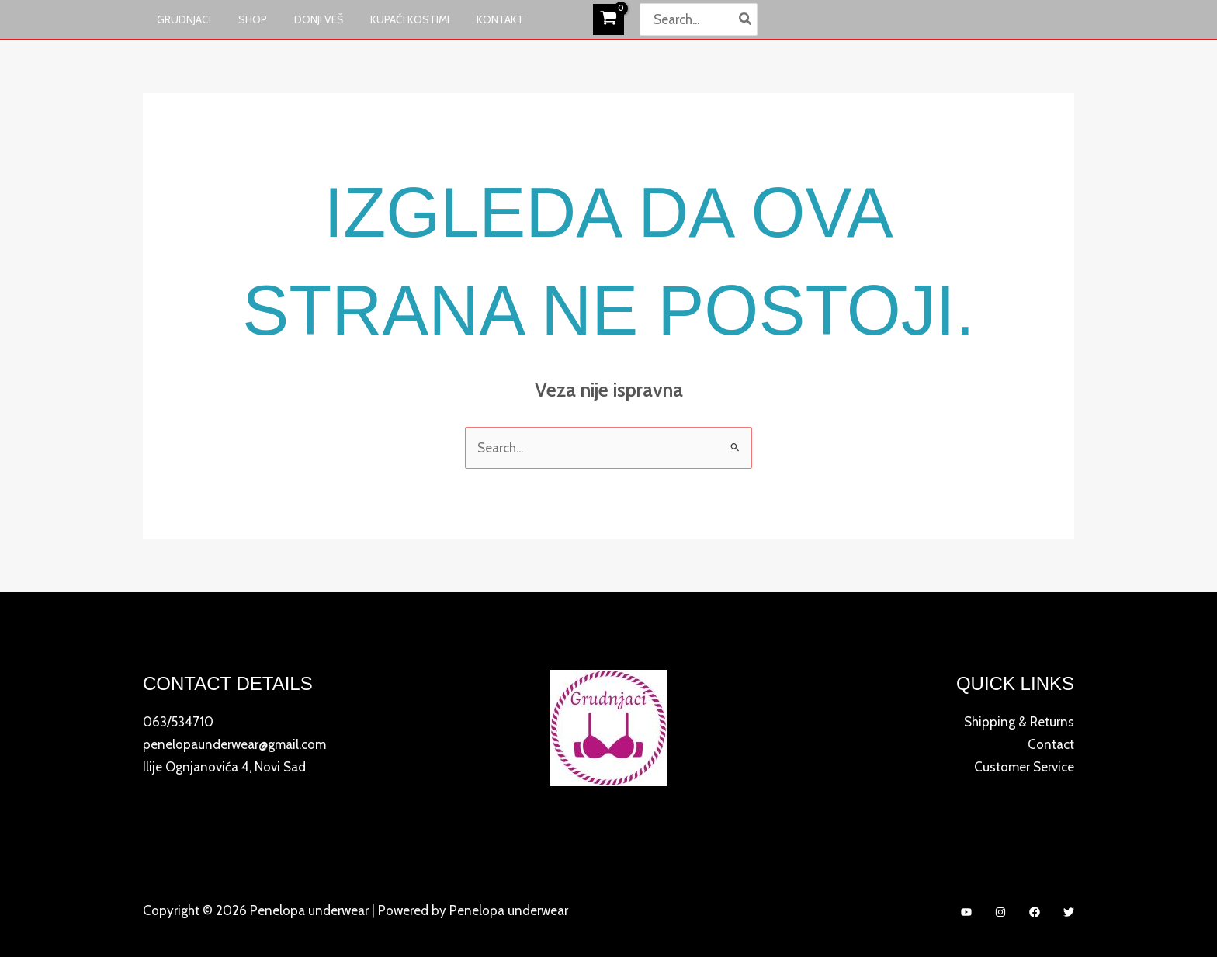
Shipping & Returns (1019, 722)
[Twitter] (1068, 912)
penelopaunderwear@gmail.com (234, 743)
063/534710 (178, 722)
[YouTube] (966, 912)
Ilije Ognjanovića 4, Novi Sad (224, 765)
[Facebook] (1034, 912)
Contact (1051, 743)
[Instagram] (1000, 912)
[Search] (746, 19)
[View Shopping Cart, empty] (608, 19)
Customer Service (1024, 765)
